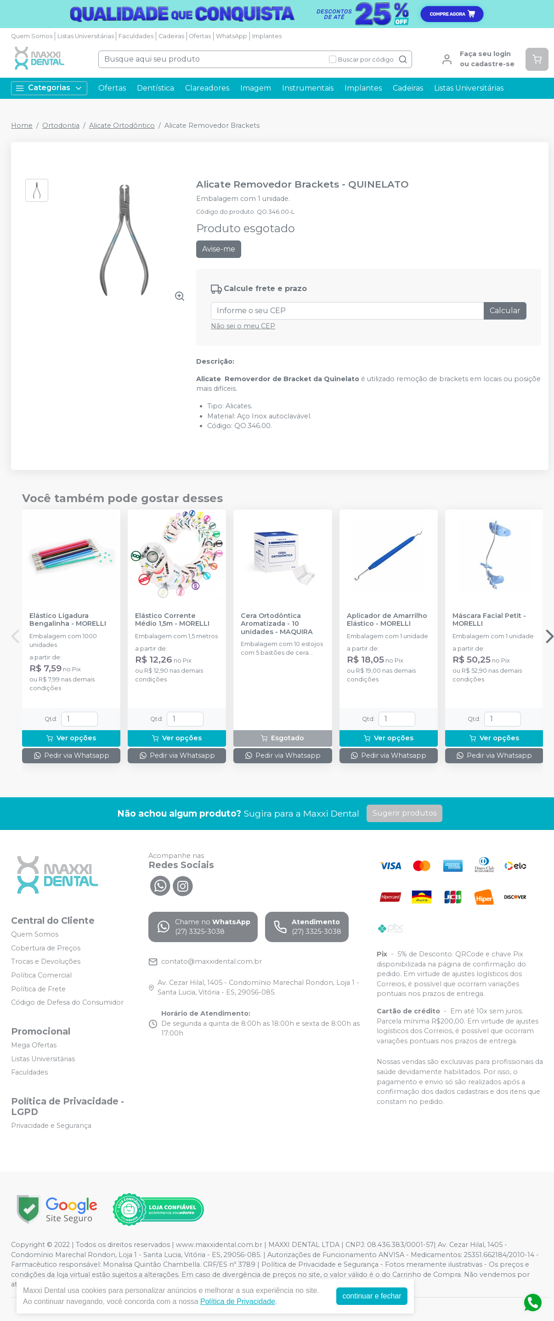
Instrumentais (308, 88)
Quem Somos (31, 36)
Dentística (155, 88)
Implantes (267, 36)
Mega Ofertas (34, 1045)
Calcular (505, 310)
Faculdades (136, 36)
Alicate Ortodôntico (122, 125)
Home (22, 125)
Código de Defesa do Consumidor (67, 1002)
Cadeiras (171, 36)
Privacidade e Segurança (51, 1125)
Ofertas (200, 36)
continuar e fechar (371, 1296)
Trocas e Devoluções (45, 962)
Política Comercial (41, 975)
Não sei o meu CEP (243, 326)
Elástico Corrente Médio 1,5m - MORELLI (172, 620)
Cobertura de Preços (45, 948)
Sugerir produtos (404, 813)
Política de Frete (38, 989)
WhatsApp (231, 36)
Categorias (49, 88)
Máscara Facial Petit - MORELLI (489, 620)
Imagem (255, 88)
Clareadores (207, 88)
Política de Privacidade (237, 1301)
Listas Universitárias (85, 36)
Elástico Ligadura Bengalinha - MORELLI (67, 620)
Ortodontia (60, 125)
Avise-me (218, 249)
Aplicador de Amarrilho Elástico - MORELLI (387, 620)
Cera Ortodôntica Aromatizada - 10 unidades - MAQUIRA (277, 624)
